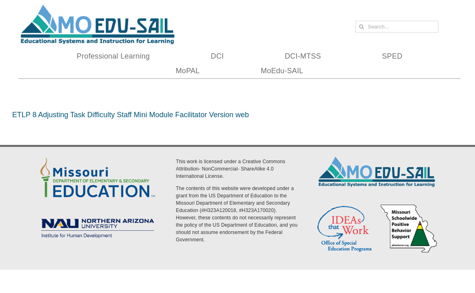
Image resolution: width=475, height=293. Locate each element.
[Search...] (396, 27)
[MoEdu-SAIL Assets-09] (98, 217)
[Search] (361, 27)
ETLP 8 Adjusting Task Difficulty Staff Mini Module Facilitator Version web (130, 115)
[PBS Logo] (408, 206)
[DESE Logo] (98, 157)
